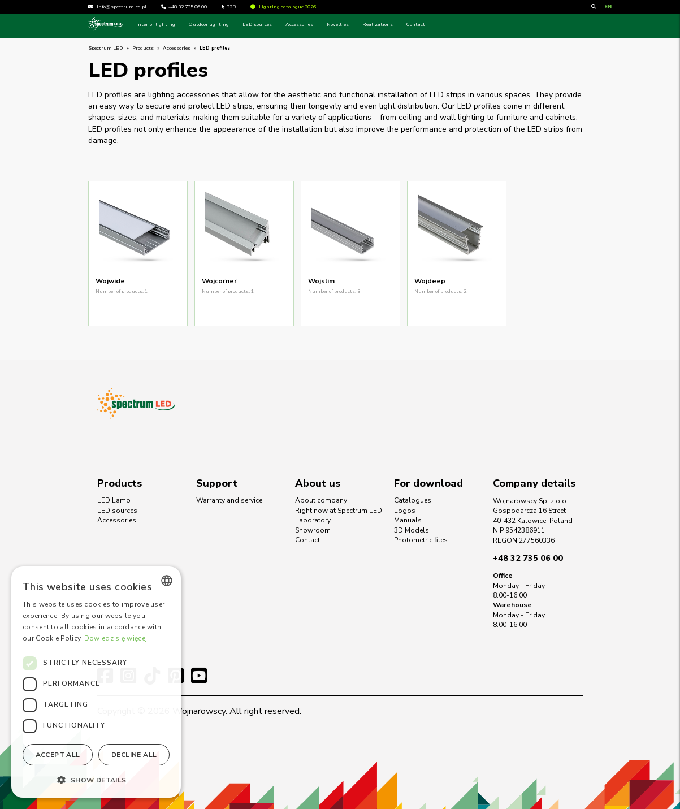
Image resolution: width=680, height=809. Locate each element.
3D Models (411, 530)
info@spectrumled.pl (121, 6)
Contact (415, 24)
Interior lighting (155, 24)
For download (428, 483)
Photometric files (421, 539)
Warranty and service (229, 500)
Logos (404, 510)
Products (143, 48)
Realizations (377, 24)
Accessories (299, 24)
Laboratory (313, 520)
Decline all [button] (134, 754)
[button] (96, 779)
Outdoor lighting (209, 24)
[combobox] (166, 580)
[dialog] (96, 682)
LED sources (257, 24)
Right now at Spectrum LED (338, 510)
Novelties (338, 24)
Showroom (313, 530)
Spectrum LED (105, 48)
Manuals (408, 520)
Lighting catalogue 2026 (283, 6)
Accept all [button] (58, 754)
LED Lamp (114, 500)
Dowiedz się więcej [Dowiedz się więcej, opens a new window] (115, 638)
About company (321, 500)
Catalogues (412, 500)
